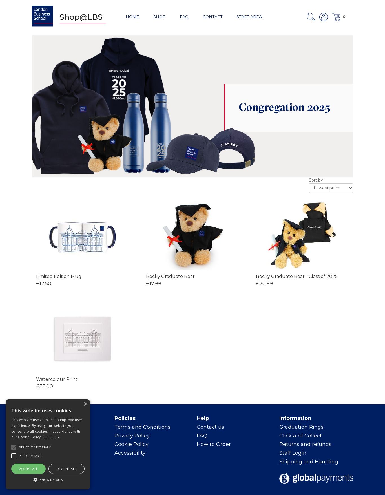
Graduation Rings (301, 427)
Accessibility (129, 453)
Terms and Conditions (142, 427)
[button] (13, 447)
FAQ (184, 16)
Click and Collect (300, 436)
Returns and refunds (305, 444)
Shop (159, 16)
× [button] (85, 404)
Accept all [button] (28, 469)
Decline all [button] (66, 469)
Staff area (249, 16)
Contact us (210, 427)
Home (132, 16)
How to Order (214, 444)
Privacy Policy (132, 436)
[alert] (48, 444)
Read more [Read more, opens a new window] (51, 437)
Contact (212, 16)
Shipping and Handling (308, 462)
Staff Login (292, 453)
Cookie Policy (131, 444)
